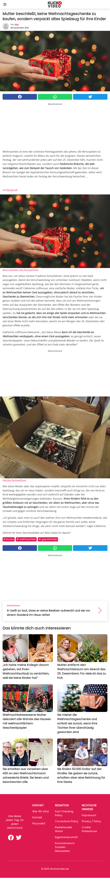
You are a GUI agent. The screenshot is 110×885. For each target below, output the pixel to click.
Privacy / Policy (91, 821)
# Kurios (8, 539)
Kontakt (37, 817)
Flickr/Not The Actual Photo (14, 480)
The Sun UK (11, 189)
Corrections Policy (66, 821)
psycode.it (38, 823)
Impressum (89, 815)
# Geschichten (48, 539)
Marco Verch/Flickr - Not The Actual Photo (20, 270)
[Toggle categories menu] (5, 4)
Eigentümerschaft (66, 837)
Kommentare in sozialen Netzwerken (65, 847)
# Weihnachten (26, 539)
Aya (17, 24)
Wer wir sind (40, 811)
